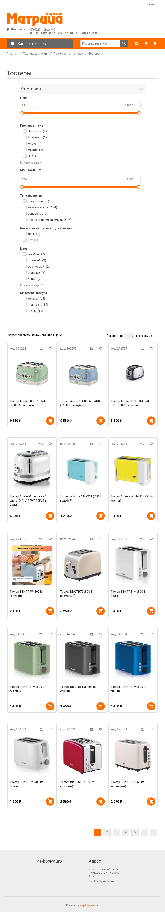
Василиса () (37, 131)
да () (34, 234)
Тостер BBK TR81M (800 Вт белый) (129, 593)
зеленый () (37, 273)
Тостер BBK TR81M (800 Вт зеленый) (28, 689)
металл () (36, 298)
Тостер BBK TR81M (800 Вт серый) (78, 689)
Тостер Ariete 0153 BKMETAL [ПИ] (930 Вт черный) (130, 403)
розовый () (37, 260)
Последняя (153, 832)
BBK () (34, 156)
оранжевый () (39, 266)
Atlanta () (35, 150)
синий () (35, 279)
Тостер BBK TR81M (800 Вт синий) (129, 689)
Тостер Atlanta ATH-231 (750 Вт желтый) (132, 498)
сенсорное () (38, 213)
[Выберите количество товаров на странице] (129, 336)
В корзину (50, 420)
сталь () (35, 311)
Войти (152, 4)
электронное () (40, 201)
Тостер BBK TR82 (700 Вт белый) (27, 784)
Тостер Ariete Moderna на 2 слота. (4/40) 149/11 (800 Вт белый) (29, 500)
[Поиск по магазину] (100, 43)
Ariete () (34, 144)
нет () (33, 240)
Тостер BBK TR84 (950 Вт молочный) (128, 784)
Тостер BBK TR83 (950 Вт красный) (77, 784)
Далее (144, 832)
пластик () (38, 305)
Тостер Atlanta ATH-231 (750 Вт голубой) (81, 498)
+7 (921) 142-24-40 (42, 29)
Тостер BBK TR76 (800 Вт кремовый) (77, 593)
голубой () (36, 254)
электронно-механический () (49, 220)
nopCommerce (89, 905)
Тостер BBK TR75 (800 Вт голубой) (27, 593)
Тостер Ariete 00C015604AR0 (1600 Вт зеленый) (29, 403)
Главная (12, 53)
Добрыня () (37, 137)
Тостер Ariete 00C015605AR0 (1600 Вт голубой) (80, 403)
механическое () (42, 207)
